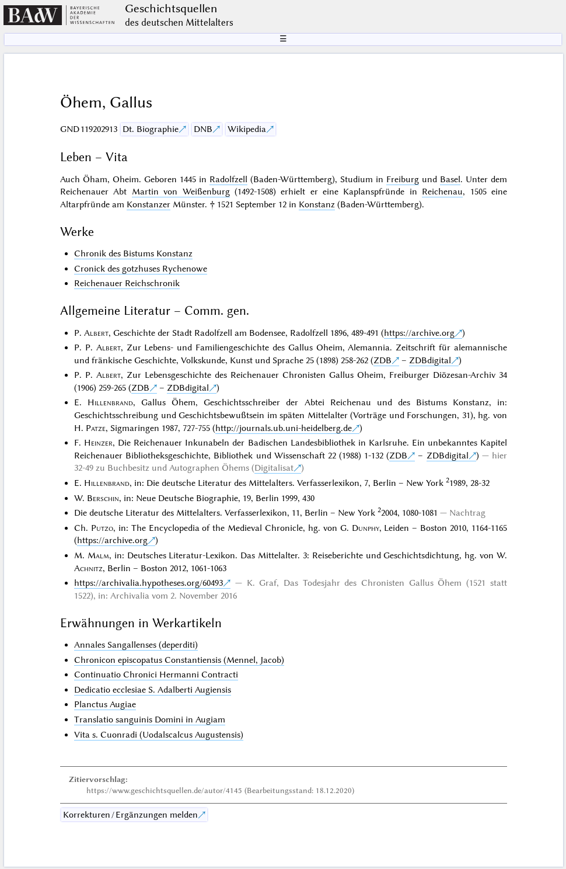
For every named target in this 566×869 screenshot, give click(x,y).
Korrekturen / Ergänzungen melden (130, 814)
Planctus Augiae (105, 704)
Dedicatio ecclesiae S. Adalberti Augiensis (152, 689)
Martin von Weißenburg (181, 191)
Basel (450, 179)
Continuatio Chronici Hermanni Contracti (156, 674)
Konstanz (317, 204)
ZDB (382, 360)
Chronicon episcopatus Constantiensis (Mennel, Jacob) (179, 660)
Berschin (103, 498)
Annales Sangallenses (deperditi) (136, 644)
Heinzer (98, 442)
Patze (96, 428)
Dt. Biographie (151, 129)
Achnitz (88, 568)
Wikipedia (247, 129)
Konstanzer (148, 204)
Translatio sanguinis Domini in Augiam (149, 719)
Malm (98, 555)
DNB (203, 129)
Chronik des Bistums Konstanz (133, 253)
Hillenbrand (110, 402)
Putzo (102, 528)
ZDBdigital (430, 360)
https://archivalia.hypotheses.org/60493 (148, 583)
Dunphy (365, 528)
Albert (96, 333)
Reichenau (442, 191)
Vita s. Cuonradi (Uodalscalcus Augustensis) (158, 734)
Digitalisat (274, 468)
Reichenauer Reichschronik (127, 283)
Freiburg (402, 179)
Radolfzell (228, 179)
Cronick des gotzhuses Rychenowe (140, 268)
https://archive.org (419, 333)
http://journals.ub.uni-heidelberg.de (283, 428)
